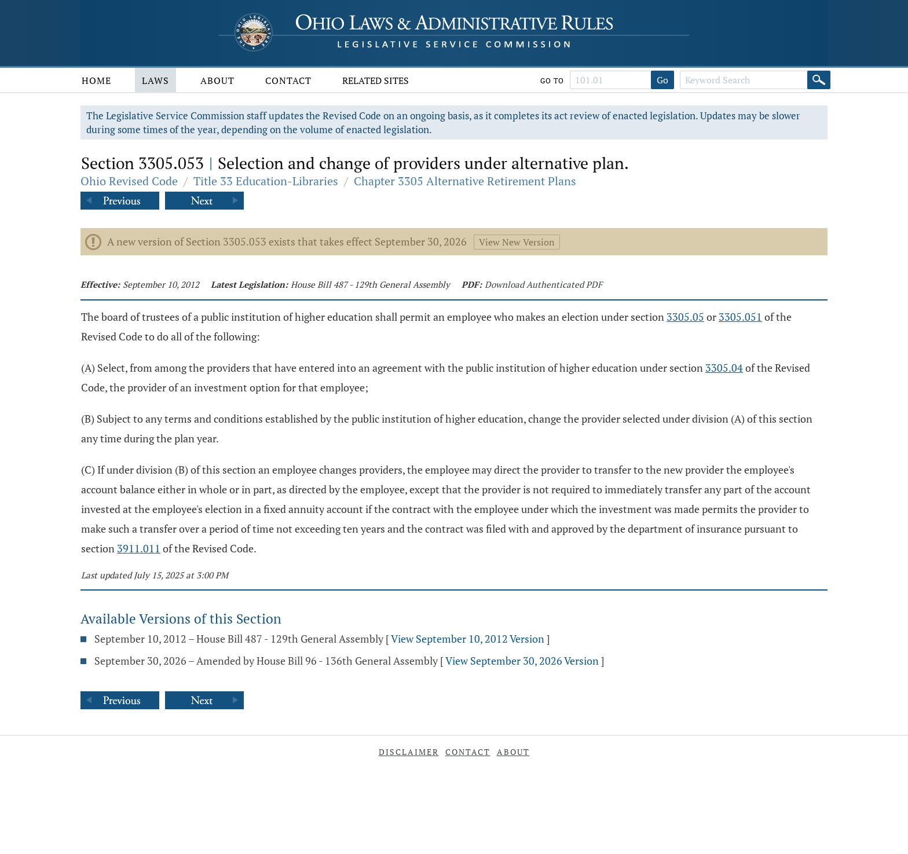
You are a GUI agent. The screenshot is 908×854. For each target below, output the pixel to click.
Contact (288, 80)
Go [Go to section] (662, 80)
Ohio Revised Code (129, 181)
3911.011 (138, 548)
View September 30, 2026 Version (522, 661)
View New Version (517, 242)
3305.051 (740, 317)
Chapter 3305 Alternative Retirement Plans (465, 181)
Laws (155, 80)
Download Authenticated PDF (543, 284)
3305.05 (685, 317)
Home (96, 80)
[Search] (818, 80)
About (217, 80)
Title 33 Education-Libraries (265, 181)
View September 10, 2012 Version (467, 639)
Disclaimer (409, 751)
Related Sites (375, 80)
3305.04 (724, 368)
